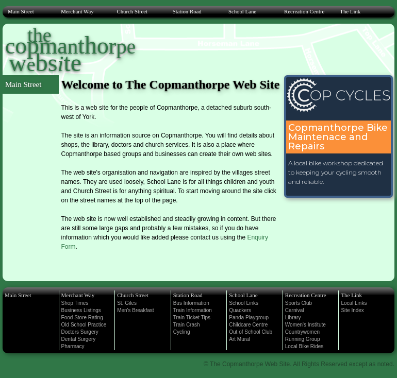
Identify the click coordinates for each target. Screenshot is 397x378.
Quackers (240, 310)
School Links (243, 303)
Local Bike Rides (304, 346)
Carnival (294, 310)
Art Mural (239, 339)
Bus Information (191, 303)
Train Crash (186, 325)
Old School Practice (84, 325)
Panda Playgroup (249, 317)
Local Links (354, 303)
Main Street (21, 11)
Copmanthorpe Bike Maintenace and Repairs (338, 137)
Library (293, 317)
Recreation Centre (304, 11)
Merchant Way (77, 11)
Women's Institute (305, 325)
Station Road (187, 11)
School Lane (242, 11)
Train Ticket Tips (191, 317)
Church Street (132, 11)
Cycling (181, 332)
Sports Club (298, 303)
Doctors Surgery (79, 332)
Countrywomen (302, 332)
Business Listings (81, 310)
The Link (350, 11)
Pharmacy (73, 346)
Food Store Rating (82, 317)
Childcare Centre (248, 325)
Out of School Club (250, 332)
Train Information (192, 310)
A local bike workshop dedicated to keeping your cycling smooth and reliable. (335, 172)
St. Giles (127, 303)
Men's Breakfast (135, 310)
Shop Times (75, 303)
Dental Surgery (78, 339)
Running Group (302, 339)
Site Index (352, 310)
